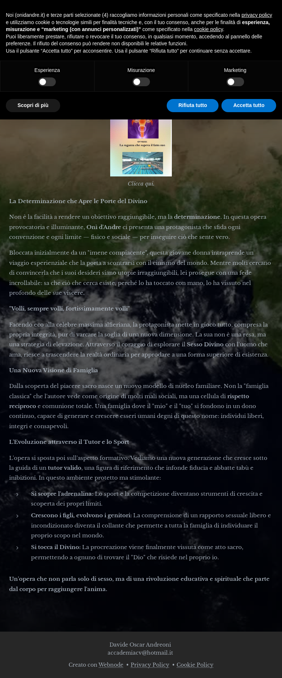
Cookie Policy (195, 665)
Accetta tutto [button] (248, 105)
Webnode (110, 665)
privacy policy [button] (257, 15)
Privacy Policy (150, 665)
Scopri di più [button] (33, 105)
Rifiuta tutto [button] (192, 105)
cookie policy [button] (208, 29)
